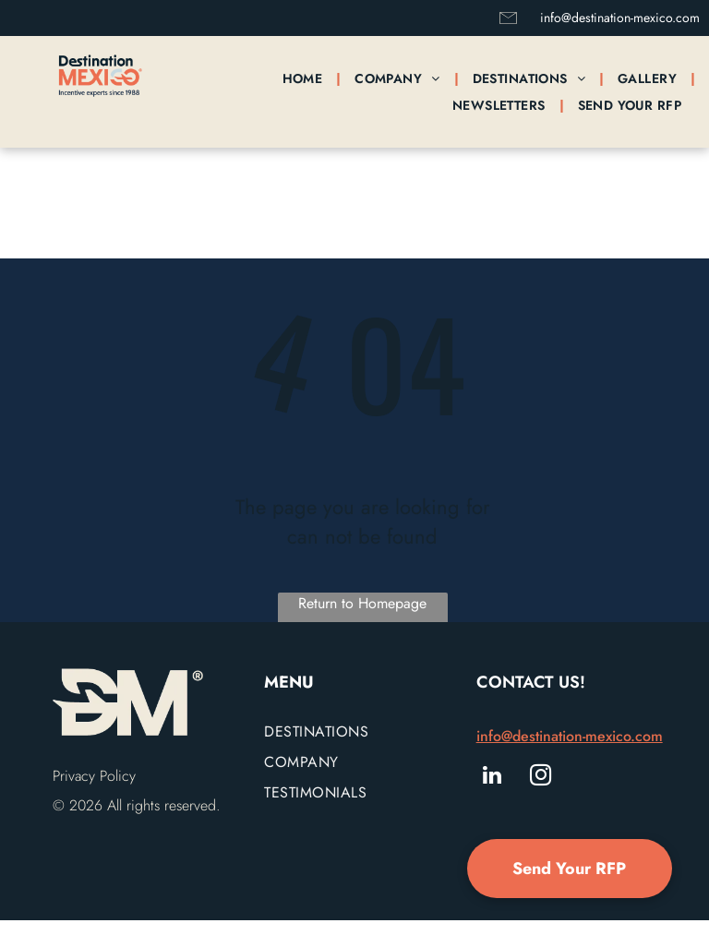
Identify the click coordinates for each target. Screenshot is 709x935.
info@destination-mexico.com (620, 17)
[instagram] (540, 777)
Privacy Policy (94, 775)
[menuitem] (305, 78)
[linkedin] (492, 777)
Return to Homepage (362, 603)
